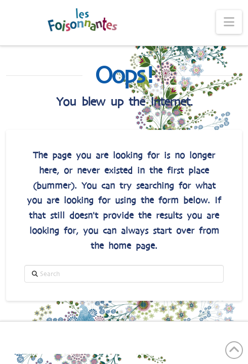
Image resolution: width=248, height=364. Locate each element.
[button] (229, 22)
